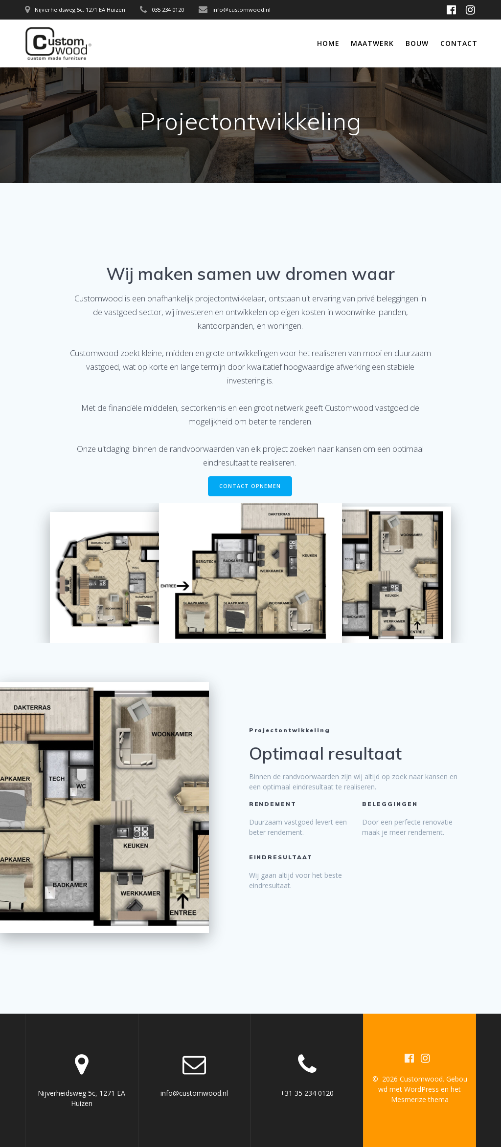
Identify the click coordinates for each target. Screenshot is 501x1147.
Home (328, 43)
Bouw (417, 43)
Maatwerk (372, 43)
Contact (459, 43)
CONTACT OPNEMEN (250, 486)
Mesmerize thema (420, 1099)
